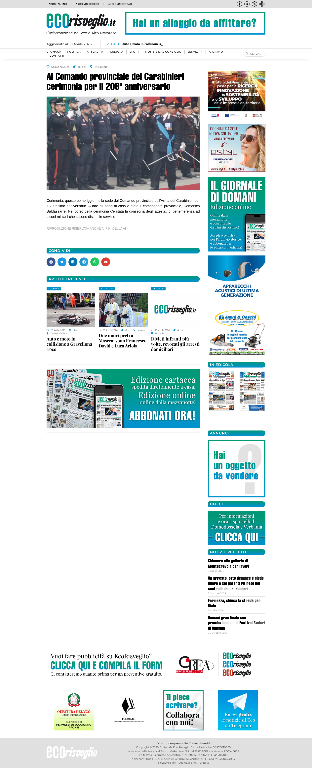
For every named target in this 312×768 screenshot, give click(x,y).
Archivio (216, 51)
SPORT (134, 51)
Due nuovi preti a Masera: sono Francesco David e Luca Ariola (122, 340)
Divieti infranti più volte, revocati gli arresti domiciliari (175, 344)
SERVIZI (195, 52)
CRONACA (54, 51)
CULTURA (116, 51)
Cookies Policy (187, 762)
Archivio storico (87, 3)
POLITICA (74, 51)
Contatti (57, 55)
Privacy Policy (167, 762)
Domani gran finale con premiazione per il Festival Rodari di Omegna (236, 623)
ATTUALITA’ (95, 51)
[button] (51, 261)
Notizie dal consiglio (163, 51)
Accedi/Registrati (119, 3)
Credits (204, 762)
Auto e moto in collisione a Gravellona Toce (69, 344)
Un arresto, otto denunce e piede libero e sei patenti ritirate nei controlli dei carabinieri (236, 583)
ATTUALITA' (107, 288)
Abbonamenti (57, 3)
